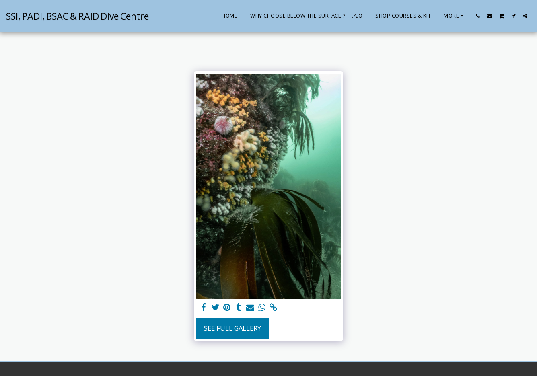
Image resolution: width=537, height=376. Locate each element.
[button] (478, 15)
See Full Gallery (232, 328)
